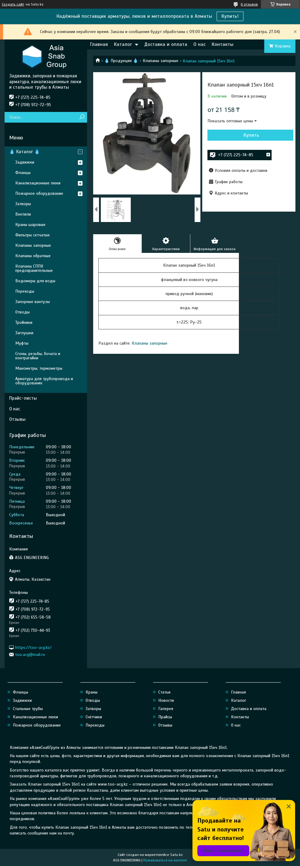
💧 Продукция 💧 (121, 60)
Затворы (23, 203)
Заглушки (24, 332)
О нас (199, 44)
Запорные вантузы (32, 301)
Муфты (21, 343)
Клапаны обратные (33, 255)
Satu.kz (176, 855)
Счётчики (94, 717)
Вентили (23, 214)
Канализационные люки (37, 183)
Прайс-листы (23, 398)
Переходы (24, 291)
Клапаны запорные (160, 60)
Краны (91, 692)
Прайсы (165, 717)
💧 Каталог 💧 (24, 151)
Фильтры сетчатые (32, 235)
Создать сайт (13, 4)
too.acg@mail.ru (30, 654)
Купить (251, 135)
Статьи (164, 692)
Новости (166, 700)
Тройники (23, 322)
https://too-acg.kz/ (33, 647)
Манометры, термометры (38, 368)
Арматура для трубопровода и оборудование (44, 381)
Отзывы (17, 419)
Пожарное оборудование (39, 193)
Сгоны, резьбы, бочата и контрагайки (37, 356)
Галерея (165, 708)
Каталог (123, 44)
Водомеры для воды (35, 280)
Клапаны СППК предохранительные (34, 268)
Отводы (22, 312)
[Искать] (81, 117)
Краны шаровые (30, 224)
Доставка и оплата (165, 44)
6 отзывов (249, 4)
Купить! (230, 16)
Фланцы (23, 172)
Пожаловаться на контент (165, 860)
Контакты (222, 44)
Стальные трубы (28, 708)
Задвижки (24, 162)
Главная (99, 44)
